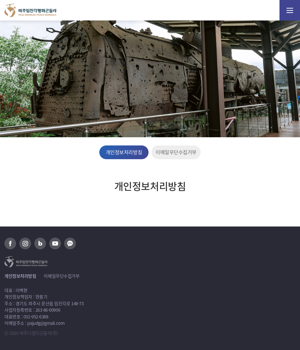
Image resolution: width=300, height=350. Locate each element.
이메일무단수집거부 (176, 152)
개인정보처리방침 (124, 152)
